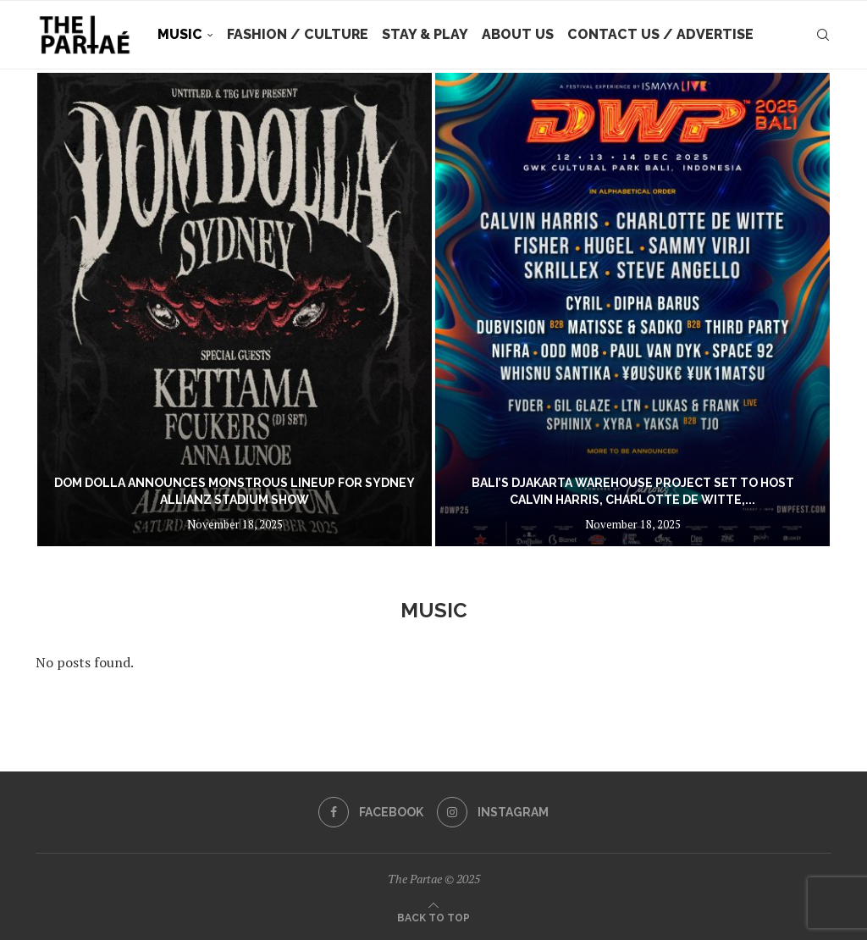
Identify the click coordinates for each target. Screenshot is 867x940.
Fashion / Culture (297, 34)
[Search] (823, 35)
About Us (518, 34)
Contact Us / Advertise (660, 34)
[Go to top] (433, 916)
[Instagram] (493, 812)
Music (179, 34)
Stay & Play (425, 34)
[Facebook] (370, 812)
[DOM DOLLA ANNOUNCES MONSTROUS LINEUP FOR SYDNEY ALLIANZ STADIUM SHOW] (234, 309)
